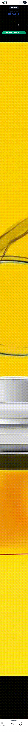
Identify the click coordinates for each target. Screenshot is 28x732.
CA (20, 2)
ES (24, 2)
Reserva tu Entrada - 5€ (14, 32)
